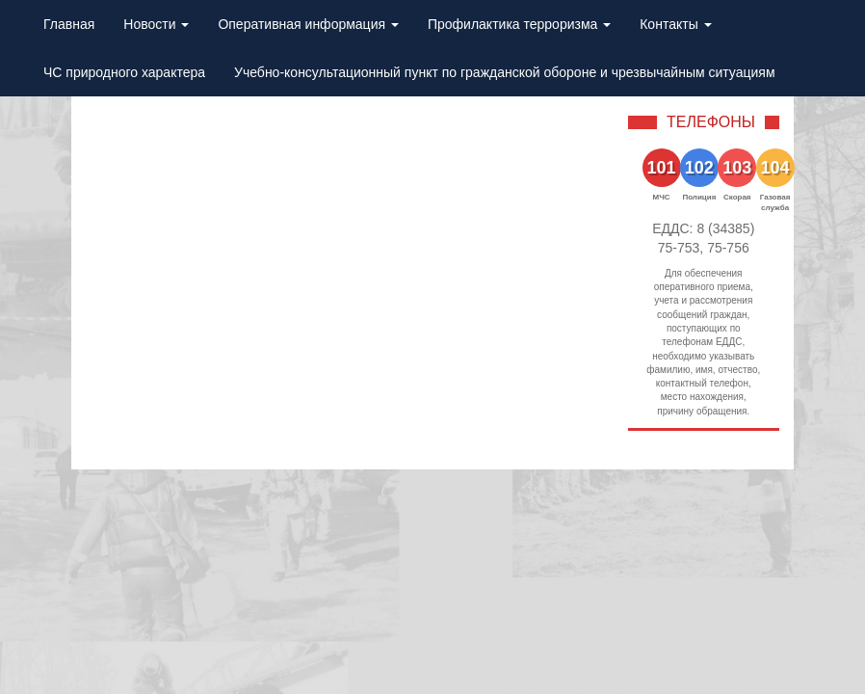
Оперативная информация (308, 24)
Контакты (675, 24)
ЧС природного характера (124, 72)
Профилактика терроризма (519, 24)
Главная (68, 24)
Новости (156, 24)
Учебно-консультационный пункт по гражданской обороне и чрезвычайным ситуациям (504, 72)
